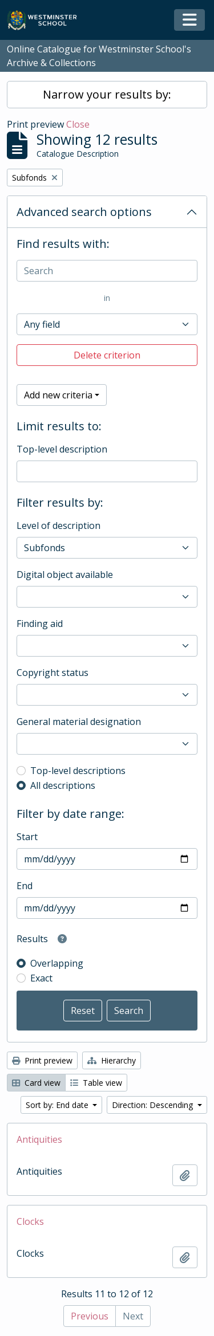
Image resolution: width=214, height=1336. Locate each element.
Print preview (42, 1060)
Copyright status (52, 672)
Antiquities (39, 1139)
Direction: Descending (153, 1104)
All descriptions (62, 785)
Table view (96, 1082)
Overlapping (56, 963)
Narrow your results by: (107, 94)
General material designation (79, 721)
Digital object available (65, 574)
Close (78, 124)
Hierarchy (111, 1060)
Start (27, 836)
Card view (36, 1082)
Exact (41, 978)
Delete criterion (107, 355)
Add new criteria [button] (58, 395)
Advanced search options (84, 211)
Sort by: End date (58, 1104)
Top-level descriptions (78, 770)
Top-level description (62, 449)
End (25, 885)
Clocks (30, 1221)
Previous (89, 1316)
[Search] (107, 271)
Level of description (58, 525)
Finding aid (40, 623)
